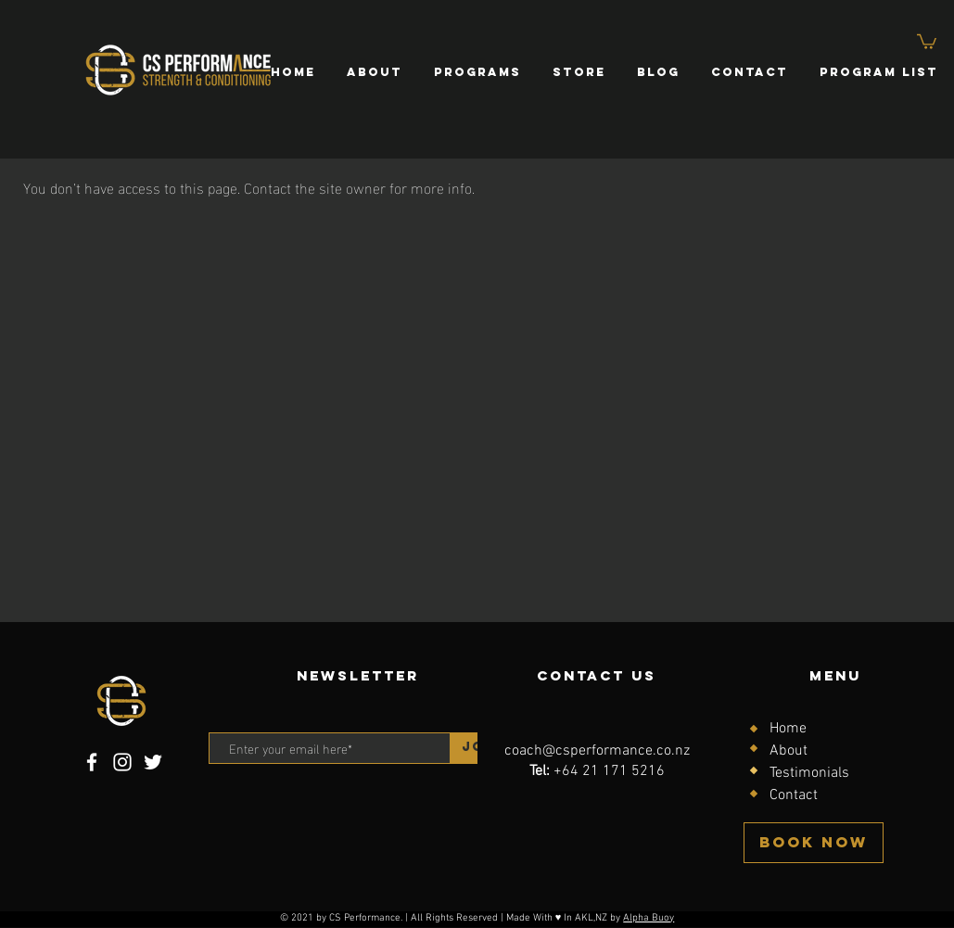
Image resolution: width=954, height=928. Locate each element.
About (789, 751)
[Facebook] (92, 762)
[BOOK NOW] (814, 842)
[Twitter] (153, 762)
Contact (794, 795)
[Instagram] (122, 762)
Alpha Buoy (648, 918)
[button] (926, 40)
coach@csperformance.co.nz (597, 751)
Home (788, 728)
